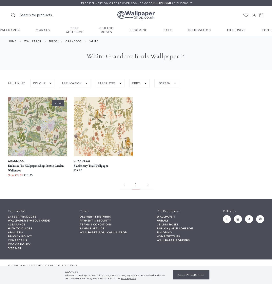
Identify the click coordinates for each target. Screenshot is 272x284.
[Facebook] (227, 219)
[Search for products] (13, 15)
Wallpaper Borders (173, 240)
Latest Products (22, 216)
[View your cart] (261, 15)
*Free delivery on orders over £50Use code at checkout (136, 3)
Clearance (16, 224)
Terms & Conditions (96, 224)
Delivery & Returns (95, 216)
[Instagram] (238, 219)
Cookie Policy (19, 244)
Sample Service (92, 228)
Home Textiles (168, 236)
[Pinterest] (260, 219)
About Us (15, 232)
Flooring (164, 232)
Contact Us (17, 240)
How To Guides (20, 228)
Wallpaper (166, 216)
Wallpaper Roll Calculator (103, 232)
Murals (162, 220)
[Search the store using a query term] (53, 15)
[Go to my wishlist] (245, 15)
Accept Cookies (191, 275)
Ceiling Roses (168, 224)
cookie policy (128, 278)
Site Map (15, 248)
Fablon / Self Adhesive (175, 228)
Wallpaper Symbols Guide (29, 220)
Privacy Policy (20, 236)
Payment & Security (95, 220)
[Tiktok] (249, 219)
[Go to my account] (253, 15)
